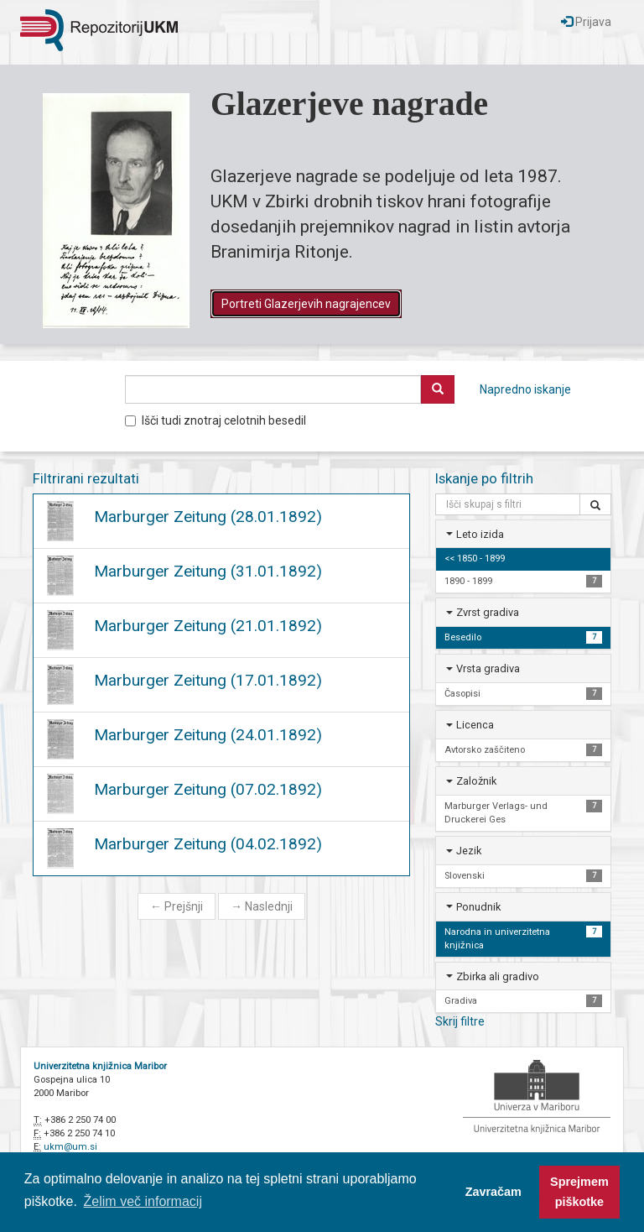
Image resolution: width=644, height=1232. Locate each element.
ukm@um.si (70, 1146)
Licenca (475, 724)
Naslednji (262, 906)
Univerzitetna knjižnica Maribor (100, 1066)
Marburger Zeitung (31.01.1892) (208, 571)
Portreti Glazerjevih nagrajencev (306, 304)
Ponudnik (478, 907)
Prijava (586, 22)
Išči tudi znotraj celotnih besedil (215, 420)
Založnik (476, 781)
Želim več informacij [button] (143, 1201)
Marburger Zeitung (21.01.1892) (208, 625)
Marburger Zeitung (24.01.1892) (208, 734)
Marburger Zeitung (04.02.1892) (208, 844)
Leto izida (480, 534)
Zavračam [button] (493, 1191)
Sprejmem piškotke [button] (579, 1192)
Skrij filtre (460, 1021)
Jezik (468, 850)
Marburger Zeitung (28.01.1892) (208, 516)
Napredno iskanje (525, 389)
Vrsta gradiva (488, 668)
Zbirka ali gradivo (497, 976)
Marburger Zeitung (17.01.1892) (208, 680)
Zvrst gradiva (487, 612)
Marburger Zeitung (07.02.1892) (208, 789)
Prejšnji (176, 906)
